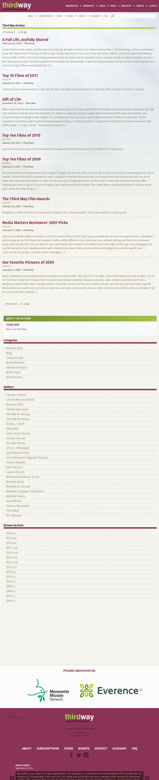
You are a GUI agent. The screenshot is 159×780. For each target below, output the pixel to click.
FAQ (106, 16)
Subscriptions (45, 16)
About (31, 16)
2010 (9, 581)
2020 (9, 533)
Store (59, 16)
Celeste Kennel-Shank (20, 400)
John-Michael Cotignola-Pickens (27, 457)
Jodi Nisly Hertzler (18, 453)
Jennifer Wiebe (15, 443)
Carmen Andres (16, 395)
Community (88, 6)
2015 (9, 557)
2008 (9, 591)
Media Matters (15, 363)
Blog (9, 353)
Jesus (102, 6)
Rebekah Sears (15, 496)
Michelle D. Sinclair (18, 486)
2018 (9, 543)
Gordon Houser (16, 438)
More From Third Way (16, 329)
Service (140, 6)
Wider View (13, 372)
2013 (9, 567)
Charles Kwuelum (17, 409)
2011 (9, 577)
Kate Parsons (14, 467)
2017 (9, 548)
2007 (9, 596)
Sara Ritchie (13, 501)
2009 (9, 586)
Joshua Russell (15, 462)
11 (19, 32)
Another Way (14, 348)
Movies (6, 79)
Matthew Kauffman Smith (22, 477)
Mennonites (72, 6)
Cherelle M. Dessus (18, 414)
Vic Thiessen (14, 515)
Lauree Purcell (15, 472)
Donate (70, 16)
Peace (113, 6)
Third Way (29, 43)
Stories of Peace (16, 367)
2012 (9, 572)
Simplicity (126, 6)
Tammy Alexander (17, 506)
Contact (82, 16)
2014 (9, 562)
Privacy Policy (79, 732)
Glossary (95, 16)
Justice (153, 6)
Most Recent (14, 377)
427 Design (85, 736)
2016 (9, 552)
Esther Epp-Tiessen (18, 433)
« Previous (7, 32)
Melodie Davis (15, 482)
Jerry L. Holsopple (18, 448)
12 (22, 32)
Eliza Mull (12, 429)
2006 (9, 601)
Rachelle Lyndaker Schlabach (25, 491)
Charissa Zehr (14, 404)
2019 (9, 538)
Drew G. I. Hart (15, 424)
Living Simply (14, 358)
